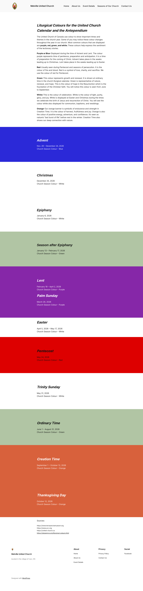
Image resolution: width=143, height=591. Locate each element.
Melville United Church (42, 6)
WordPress (26, 578)
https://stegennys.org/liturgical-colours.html (53, 533)
